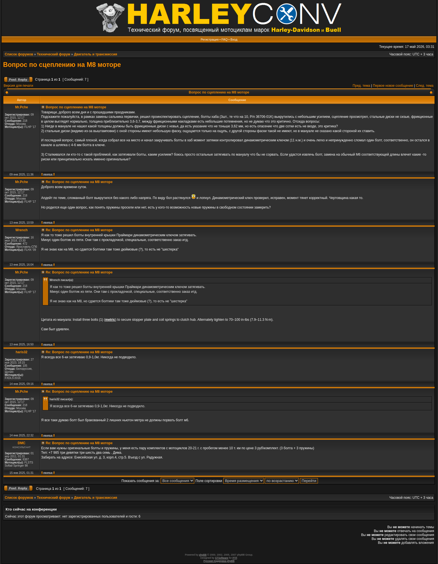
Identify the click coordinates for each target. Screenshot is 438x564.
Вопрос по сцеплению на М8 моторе (62, 64)
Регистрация (210, 39)
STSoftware (221, 557)
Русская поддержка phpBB (219, 561)
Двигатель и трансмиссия (95, 54)
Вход (233, 39)
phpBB (203, 554)
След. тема (425, 86)
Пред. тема (361, 86)
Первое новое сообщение (393, 86)
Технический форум (53, 54)
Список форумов (19, 54)
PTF (235, 557)
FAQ (224, 39)
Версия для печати (18, 86)
